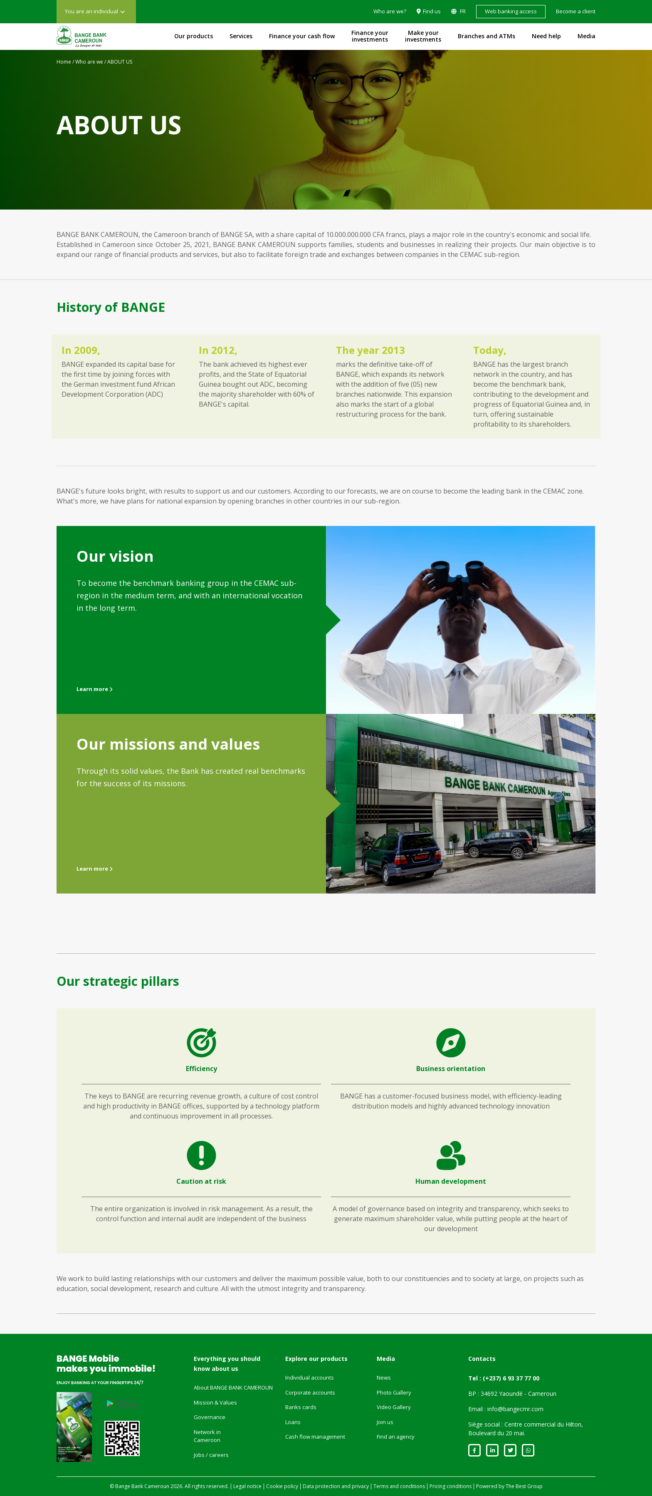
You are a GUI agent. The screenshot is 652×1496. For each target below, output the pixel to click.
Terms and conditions (399, 1486)
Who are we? (389, 11)
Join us (385, 1422)
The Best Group (524, 1486)
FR (462, 11)
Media (586, 36)
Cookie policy (282, 1486)
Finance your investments (369, 36)
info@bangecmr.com (515, 1409)
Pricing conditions (451, 1486)
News (384, 1377)
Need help (546, 36)
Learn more (95, 689)
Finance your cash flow (302, 36)
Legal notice (247, 1486)
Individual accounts (309, 1377)
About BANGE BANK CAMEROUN (233, 1387)
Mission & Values (215, 1402)
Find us (432, 11)
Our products (193, 36)
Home (64, 61)
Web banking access (511, 11)
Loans (293, 1422)
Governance (209, 1417)
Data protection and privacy (336, 1486)
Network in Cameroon (207, 1436)
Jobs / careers (211, 1455)
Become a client (575, 11)
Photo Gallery (394, 1392)
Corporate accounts (310, 1392)
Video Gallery (394, 1407)
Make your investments (423, 36)
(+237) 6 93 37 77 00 (511, 1378)
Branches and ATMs (486, 36)
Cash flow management (315, 1436)
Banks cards (300, 1407)
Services (241, 36)
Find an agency (396, 1436)
